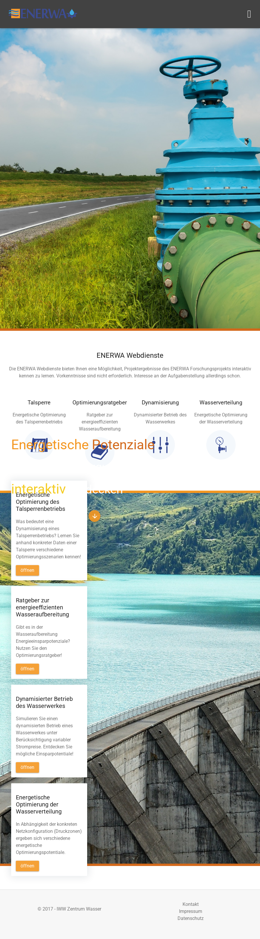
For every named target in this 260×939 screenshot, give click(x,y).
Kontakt (191, 904)
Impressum (190, 911)
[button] (94, 516)
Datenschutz (191, 918)
